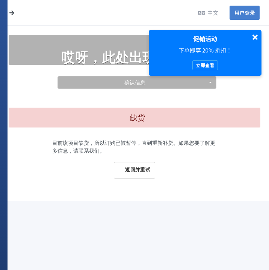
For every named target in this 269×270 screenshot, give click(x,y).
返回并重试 (134, 170)
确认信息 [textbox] (134, 82)
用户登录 (244, 12)
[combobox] (136, 82)
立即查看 (205, 65)
